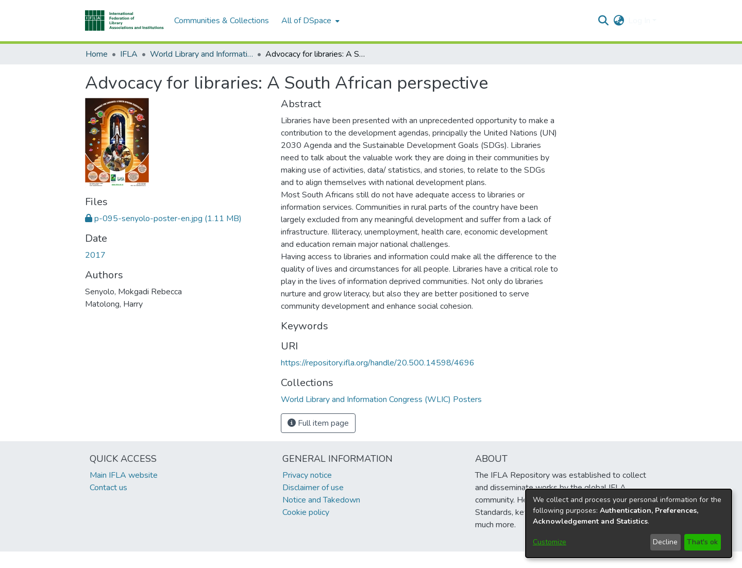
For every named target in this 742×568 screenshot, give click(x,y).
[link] (163, 218)
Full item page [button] (318, 423)
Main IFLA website (124, 475)
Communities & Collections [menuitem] (221, 20)
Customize (549, 542)
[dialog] (629, 523)
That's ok (702, 542)
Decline (665, 542)
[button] (124, 20)
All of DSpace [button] (306, 20)
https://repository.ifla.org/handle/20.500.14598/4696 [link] (378, 363)
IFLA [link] (129, 54)
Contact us (108, 487)
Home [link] (97, 54)
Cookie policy (305, 512)
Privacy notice (307, 475)
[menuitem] (309, 20)
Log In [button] (640, 20)
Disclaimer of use (313, 487)
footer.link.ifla (325, 559)
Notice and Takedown (321, 500)
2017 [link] (95, 255)
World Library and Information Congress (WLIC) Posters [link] (201, 54)
